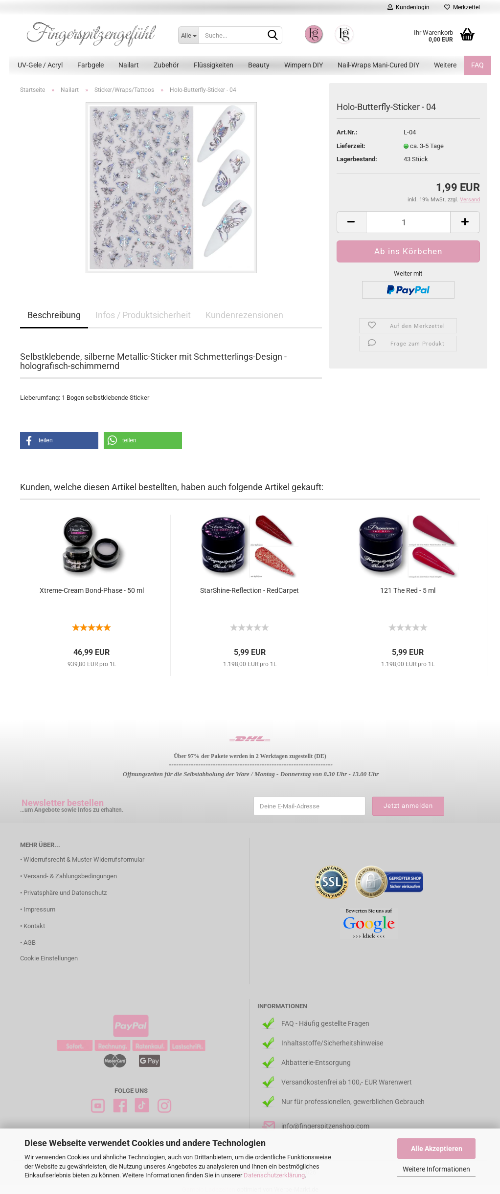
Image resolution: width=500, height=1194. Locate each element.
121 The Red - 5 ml (407, 590)
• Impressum (37, 909)
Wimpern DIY (303, 65)
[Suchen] (273, 35)
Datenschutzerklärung (274, 1175)
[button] (59, 440)
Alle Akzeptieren (436, 1148)
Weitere (445, 65)
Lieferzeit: (351, 146)
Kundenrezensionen (244, 315)
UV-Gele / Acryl (40, 65)
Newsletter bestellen (63, 803)
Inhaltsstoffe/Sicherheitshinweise (332, 1043)
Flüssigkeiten (213, 65)
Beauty (259, 65)
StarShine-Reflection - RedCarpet (249, 590)
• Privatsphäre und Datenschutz (63, 892)
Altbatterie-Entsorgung (316, 1062)
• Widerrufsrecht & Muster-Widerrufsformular (82, 859)
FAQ (477, 65)
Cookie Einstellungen (49, 958)
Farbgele (90, 65)
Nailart (128, 65)
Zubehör (166, 65)
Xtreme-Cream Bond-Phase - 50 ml (92, 590)
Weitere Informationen (436, 1169)
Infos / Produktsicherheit (143, 315)
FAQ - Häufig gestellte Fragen (325, 1023)
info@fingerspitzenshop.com (325, 1126)
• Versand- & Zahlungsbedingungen (68, 876)
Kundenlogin (408, 7)
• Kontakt (32, 926)
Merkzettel (462, 7)
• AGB (28, 942)
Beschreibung (54, 315)
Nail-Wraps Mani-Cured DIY (378, 65)
